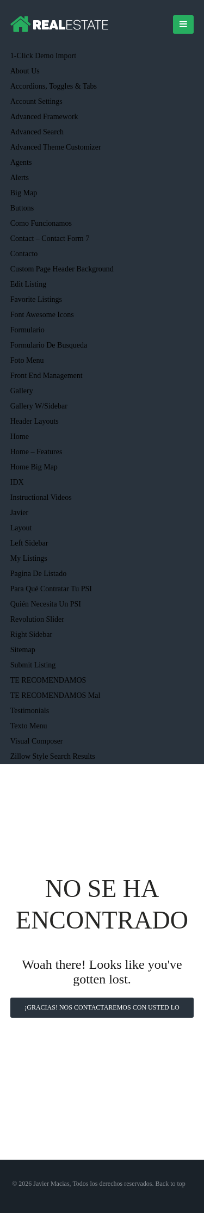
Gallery (21, 391)
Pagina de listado (38, 574)
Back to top (171, 1183)
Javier (19, 513)
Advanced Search (37, 132)
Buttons (22, 208)
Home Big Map (34, 467)
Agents (21, 162)
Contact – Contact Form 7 (49, 238)
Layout (21, 528)
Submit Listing (33, 665)
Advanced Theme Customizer (55, 147)
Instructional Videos (41, 497)
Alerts (19, 178)
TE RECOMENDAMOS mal (55, 695)
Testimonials (29, 711)
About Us (25, 71)
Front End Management (46, 376)
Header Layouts (34, 421)
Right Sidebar (31, 634)
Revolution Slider (37, 619)
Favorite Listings (36, 299)
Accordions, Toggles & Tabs (53, 86)
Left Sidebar (29, 543)
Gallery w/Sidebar (38, 406)
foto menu (27, 360)
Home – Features (36, 452)
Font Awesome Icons (42, 315)
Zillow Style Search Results (52, 756)
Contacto (24, 254)
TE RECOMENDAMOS (48, 680)
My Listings (28, 558)
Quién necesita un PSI (45, 604)
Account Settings (36, 101)
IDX (17, 482)
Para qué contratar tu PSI (51, 589)
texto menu (28, 726)
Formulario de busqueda (49, 345)
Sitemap (22, 650)
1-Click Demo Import (43, 56)
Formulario (27, 330)
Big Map (23, 193)
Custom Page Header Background (62, 269)
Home (19, 436)
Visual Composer (36, 741)
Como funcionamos (41, 223)
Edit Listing (28, 284)
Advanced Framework (44, 117)
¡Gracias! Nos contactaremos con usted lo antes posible (101, 1011)
